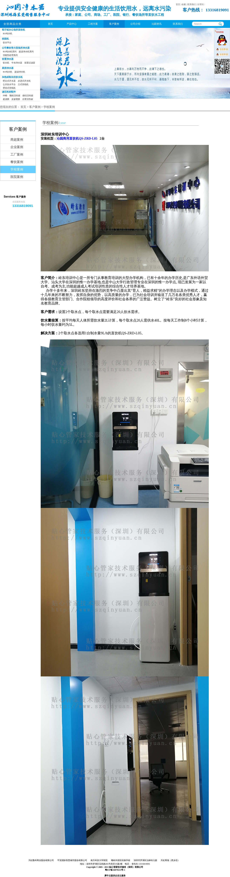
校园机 (5, 38)
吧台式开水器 (9, 81)
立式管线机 (23, 84)
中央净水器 (17, 63)
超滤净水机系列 (26, 51)
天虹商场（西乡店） (170, 860)
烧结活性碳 (27, 95)
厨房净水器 (7, 68)
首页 (50, 24)
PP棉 (5, 95)
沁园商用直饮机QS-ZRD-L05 (77, 138)
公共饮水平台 (9, 84)
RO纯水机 (7, 33)
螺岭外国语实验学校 (120, 860)
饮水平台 (7, 42)
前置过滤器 (29, 63)
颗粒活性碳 (15, 95)
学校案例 (49, 106)
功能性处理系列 (10, 55)
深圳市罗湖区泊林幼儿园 (145, 860)
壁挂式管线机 (9, 88)
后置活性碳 (27, 99)
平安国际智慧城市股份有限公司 (72, 860)
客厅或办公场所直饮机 (13, 29)
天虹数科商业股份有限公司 (41, 860)
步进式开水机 (24, 81)
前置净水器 (7, 59)
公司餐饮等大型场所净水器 (16, 47)
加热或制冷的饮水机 (12, 77)
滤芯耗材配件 (9, 91)
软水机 (6, 63)
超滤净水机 (20, 72)
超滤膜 (6, 99)
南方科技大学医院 (99, 860)
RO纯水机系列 (9, 51)
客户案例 (35, 106)
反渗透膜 (16, 99)
